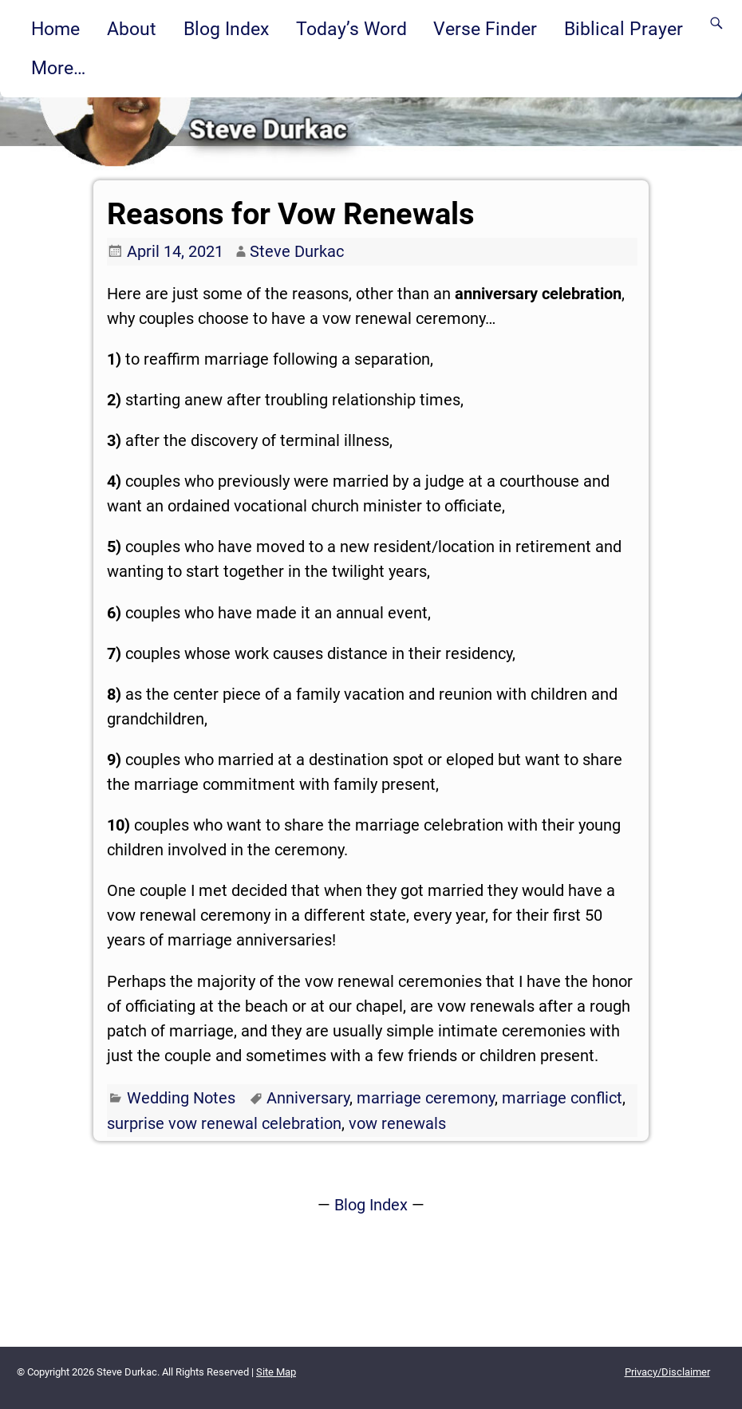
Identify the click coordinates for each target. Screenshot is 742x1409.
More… (58, 67)
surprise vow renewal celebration (224, 1123)
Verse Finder (485, 28)
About (131, 28)
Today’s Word (351, 28)
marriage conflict (562, 1097)
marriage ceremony (426, 1097)
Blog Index (226, 28)
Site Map (276, 1372)
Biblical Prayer (623, 28)
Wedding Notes (181, 1097)
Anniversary (307, 1097)
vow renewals (397, 1123)
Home (55, 28)
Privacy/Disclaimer (667, 1372)
